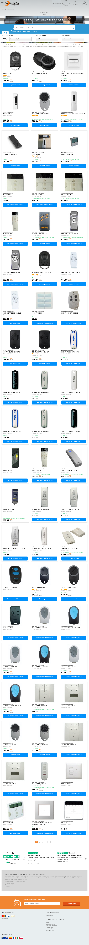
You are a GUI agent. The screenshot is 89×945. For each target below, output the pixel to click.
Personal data (49, 927)
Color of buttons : (66, 35)
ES (10, 938)
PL (22, 938)
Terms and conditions (51, 925)
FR (14, 938)
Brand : (11, 35)
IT (18, 938)
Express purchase (15, 85)
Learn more (80, 46)
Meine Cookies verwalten (52, 929)
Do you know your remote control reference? (24, 31)
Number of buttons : (41, 35)
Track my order (50, 915)
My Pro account (50, 930)
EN (3, 938)
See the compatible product (15, 204)
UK (7, 938)
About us (48, 922)
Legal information (50, 924)
